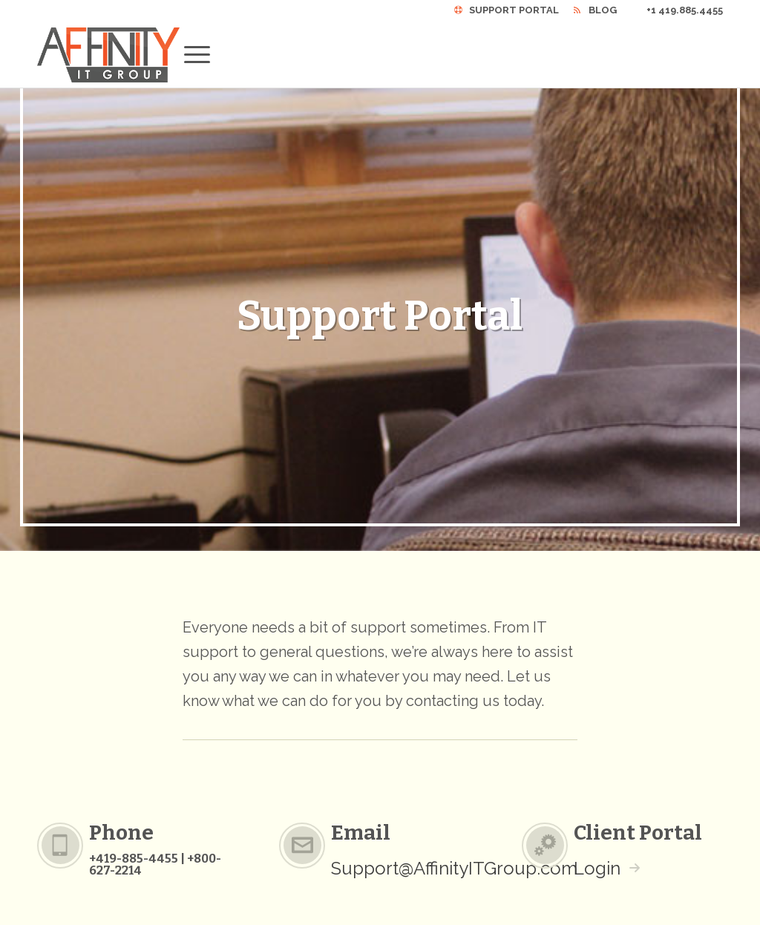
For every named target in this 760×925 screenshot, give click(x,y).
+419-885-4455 (133, 859)
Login (597, 868)
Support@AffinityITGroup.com (454, 868)
